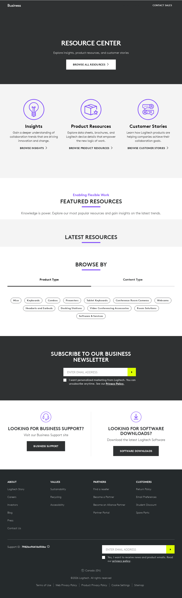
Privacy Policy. (115, 383)
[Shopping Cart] (167, 4)
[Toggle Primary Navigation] (177, 4)
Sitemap (139, 585)
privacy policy (121, 561)
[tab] (49, 278)
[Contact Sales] (162, 14)
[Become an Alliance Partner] (109, 504)
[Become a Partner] (103, 497)
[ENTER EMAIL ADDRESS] (95, 372)
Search (156, 5)
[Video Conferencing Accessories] (109, 308)
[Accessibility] (57, 504)
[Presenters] (72, 300)
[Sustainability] (58, 489)
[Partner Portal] (101, 512)
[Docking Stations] (71, 308)
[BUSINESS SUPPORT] (46, 446)
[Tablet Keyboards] (97, 300)
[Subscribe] (132, 372)
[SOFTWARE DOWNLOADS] (136, 451)
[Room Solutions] (146, 308)
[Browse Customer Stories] (148, 148)
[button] (17, 15)
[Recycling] (55, 497)
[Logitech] (26, 4)
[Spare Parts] (142, 512)
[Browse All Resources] (91, 65)
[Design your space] (132, 14)
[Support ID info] (48, 547)
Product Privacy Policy (94, 585)
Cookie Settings (121, 585)
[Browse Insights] (34, 148)
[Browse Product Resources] (91, 148)
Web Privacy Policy (66, 585)
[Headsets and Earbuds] (39, 308)
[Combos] (52, 300)
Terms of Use (43, 585)
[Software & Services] (91, 316)
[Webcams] (162, 300)
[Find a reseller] (101, 489)
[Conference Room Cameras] (132, 300)
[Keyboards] (33, 300)
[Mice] (16, 300)
